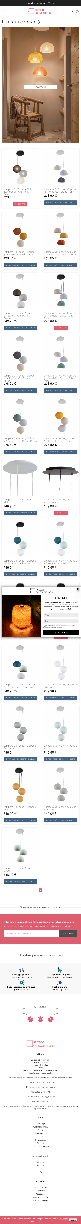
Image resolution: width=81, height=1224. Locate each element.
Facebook (30, 1019)
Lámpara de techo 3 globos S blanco (60, 686)
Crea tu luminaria (40, 1200)
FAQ (40, 1172)
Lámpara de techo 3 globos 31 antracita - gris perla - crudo (19, 192)
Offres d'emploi (40, 1133)
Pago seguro (40, 1162)
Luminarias (40, 1191)
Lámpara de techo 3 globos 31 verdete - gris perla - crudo (20, 439)
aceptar (73, 1220)
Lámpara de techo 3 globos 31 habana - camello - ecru (19, 253)
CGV (41, 1169)
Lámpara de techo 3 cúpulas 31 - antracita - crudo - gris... (60, 190)
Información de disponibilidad (60, 202)
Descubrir (41, 87)
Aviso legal (40, 1124)
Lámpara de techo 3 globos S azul (60, 747)
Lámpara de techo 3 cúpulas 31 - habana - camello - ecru (60, 253)
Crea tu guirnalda (40, 1197)
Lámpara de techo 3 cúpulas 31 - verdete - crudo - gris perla (60, 316)
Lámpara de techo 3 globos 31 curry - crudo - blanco (59, 439)
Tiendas (40, 1143)
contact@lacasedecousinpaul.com (40, 1073)
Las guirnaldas (40, 1187)
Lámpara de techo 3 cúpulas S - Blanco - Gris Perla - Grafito (20, 316)
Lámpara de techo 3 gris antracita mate (57, 501)
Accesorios (40, 1194)
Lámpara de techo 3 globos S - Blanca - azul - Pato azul (20, 562)
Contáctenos (40, 1140)
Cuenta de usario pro (40, 1146)
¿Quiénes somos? (40, 1127)
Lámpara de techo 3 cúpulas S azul (20, 869)
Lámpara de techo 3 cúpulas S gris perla (60, 808)
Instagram (51, 1019)
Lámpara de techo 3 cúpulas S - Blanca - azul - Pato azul (20, 686)
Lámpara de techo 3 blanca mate (19, 501)
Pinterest (40, 1019)
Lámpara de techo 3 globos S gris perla (20, 747)
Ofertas (40, 1137)
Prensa (40, 1130)
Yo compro (20, 204)
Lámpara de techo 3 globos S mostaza (20, 808)
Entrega (40, 1165)
